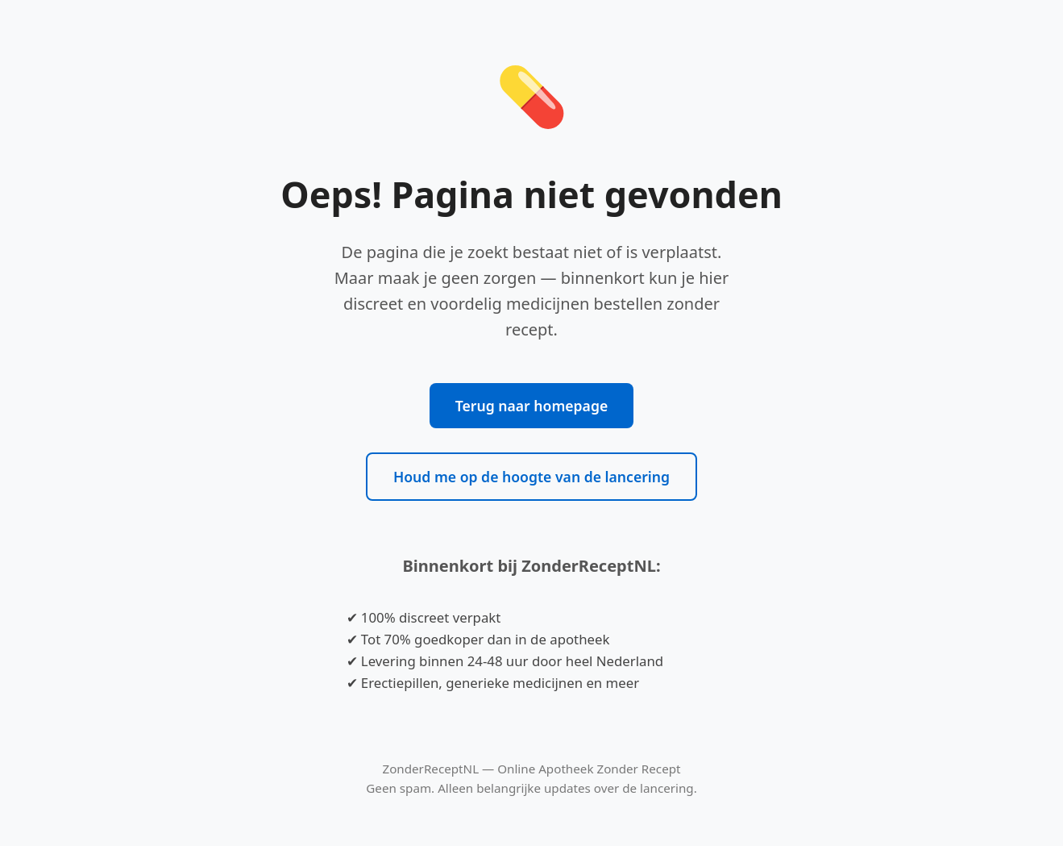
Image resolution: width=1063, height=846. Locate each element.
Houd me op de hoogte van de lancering (531, 476)
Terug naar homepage (531, 405)
